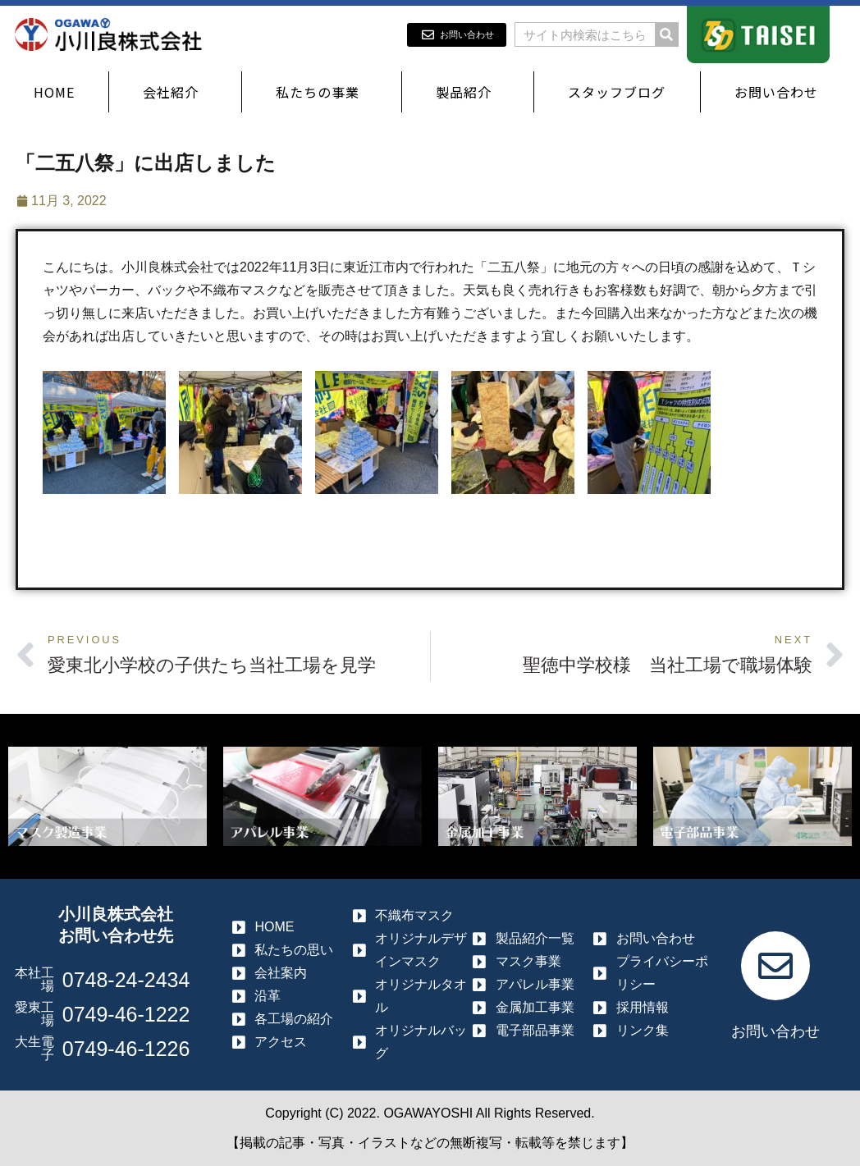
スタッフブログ (617, 92)
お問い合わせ (780, 92)
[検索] (666, 34)
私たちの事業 (322, 92)
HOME (54, 92)
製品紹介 (468, 92)
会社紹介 (175, 92)
